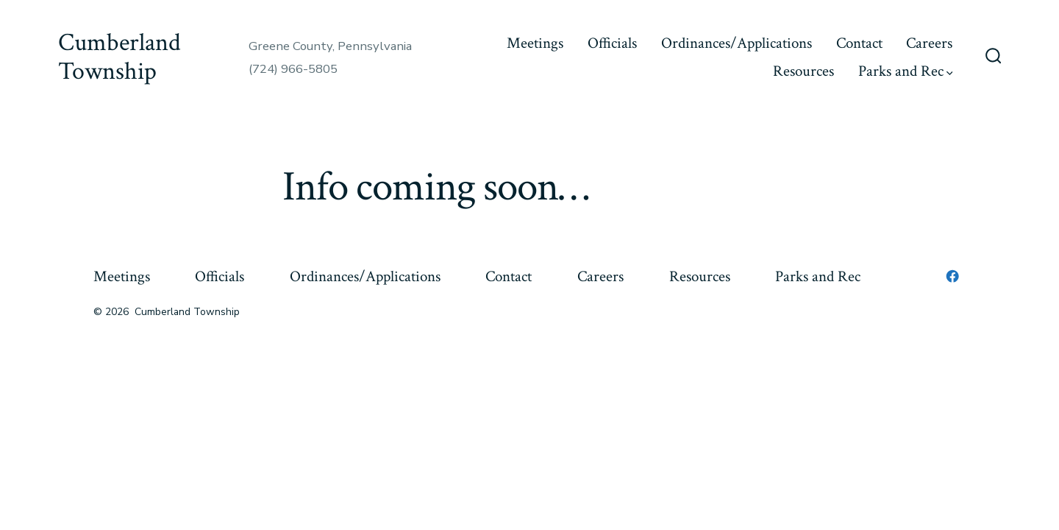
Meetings (535, 43)
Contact (859, 43)
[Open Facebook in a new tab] (952, 276)
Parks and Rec (905, 71)
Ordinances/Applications (736, 43)
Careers (929, 43)
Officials (612, 43)
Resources (803, 71)
